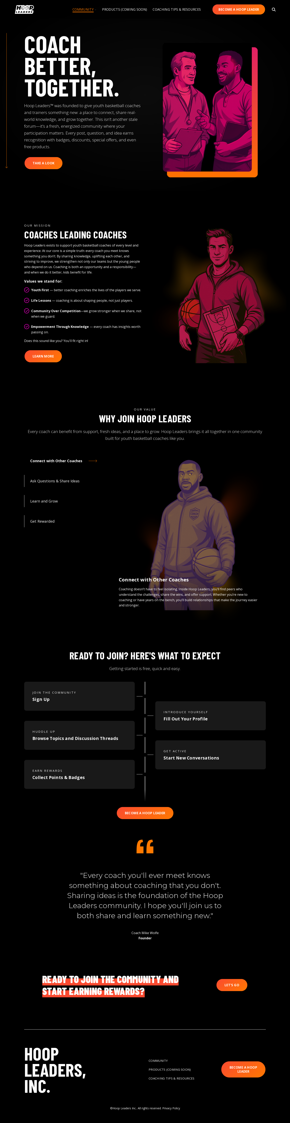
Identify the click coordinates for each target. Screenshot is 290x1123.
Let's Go (232, 985)
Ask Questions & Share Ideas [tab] (55, 481)
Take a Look (43, 163)
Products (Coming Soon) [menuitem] (170, 1069)
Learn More (43, 356)
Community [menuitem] (158, 1061)
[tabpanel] (188, 536)
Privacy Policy (171, 1108)
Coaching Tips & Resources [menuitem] (172, 1078)
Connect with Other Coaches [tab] (56, 460)
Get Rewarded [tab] (42, 521)
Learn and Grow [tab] (44, 501)
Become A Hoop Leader (239, 9)
